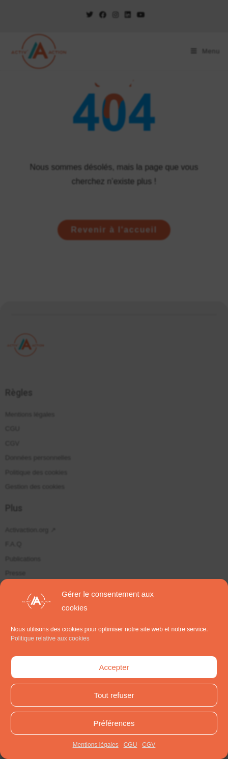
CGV (148, 744)
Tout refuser (114, 695)
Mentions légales (96, 744)
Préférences (114, 723)
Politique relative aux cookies (50, 638)
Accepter (114, 667)
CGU (130, 744)
